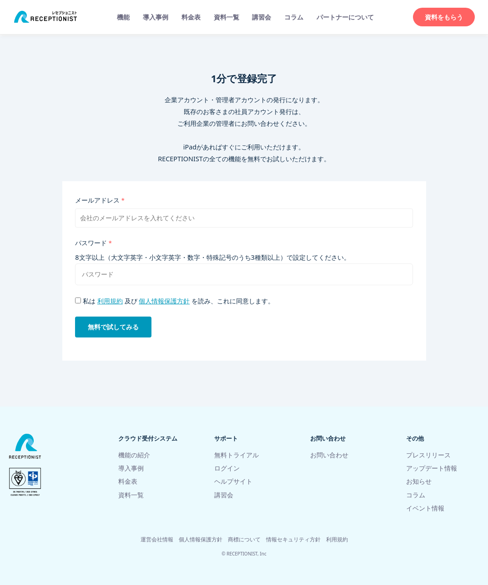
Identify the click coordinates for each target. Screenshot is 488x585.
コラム (293, 17)
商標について (244, 539)
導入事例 (155, 17)
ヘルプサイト (233, 481)
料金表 (191, 17)
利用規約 (110, 301)
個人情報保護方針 (164, 301)
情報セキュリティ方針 (293, 539)
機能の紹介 (134, 455)
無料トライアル (236, 455)
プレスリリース (428, 455)
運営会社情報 (157, 539)
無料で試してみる (113, 327)
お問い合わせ (329, 455)
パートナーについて (345, 17)
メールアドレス (97, 201)
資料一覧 (226, 17)
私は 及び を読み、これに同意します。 (174, 301)
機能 (123, 17)
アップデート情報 (431, 468)
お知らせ (419, 481)
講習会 (261, 17)
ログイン (227, 468)
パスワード (91, 243)
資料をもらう (444, 17)
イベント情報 (425, 508)
